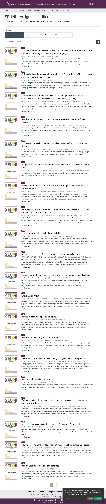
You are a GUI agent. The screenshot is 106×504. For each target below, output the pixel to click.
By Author (44, 35)
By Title (55, 35)
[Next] (58, 485)
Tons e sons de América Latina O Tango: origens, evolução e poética (53, 358)
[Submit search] (90, 4)
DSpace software (40, 500)
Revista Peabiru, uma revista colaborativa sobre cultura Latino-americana (55, 445)
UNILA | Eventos (18, 11)
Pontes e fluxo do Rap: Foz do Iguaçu (39, 316)
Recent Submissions (14, 35)
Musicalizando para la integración (36, 379)
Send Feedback (59, 502)
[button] (93, 4)
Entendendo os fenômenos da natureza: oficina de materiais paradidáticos (55, 275)
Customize (67, 499)
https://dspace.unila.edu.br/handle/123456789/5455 (49, 21)
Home (7, 11)
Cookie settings (47, 502)
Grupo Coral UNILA (30, 296)
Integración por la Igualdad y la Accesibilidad (41, 233)
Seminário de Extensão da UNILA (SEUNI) (36, 11)
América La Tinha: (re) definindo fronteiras (40, 337)
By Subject (66, 35)
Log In (97, 4)
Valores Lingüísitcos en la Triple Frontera (40, 465)
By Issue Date (31, 35)
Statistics (72, 4)
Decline (90, 499)
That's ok (98, 499)
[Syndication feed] (98, 42)
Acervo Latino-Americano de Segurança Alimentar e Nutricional (50, 424)
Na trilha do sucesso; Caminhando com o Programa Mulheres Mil (51, 254)
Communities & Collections (44, 4)
